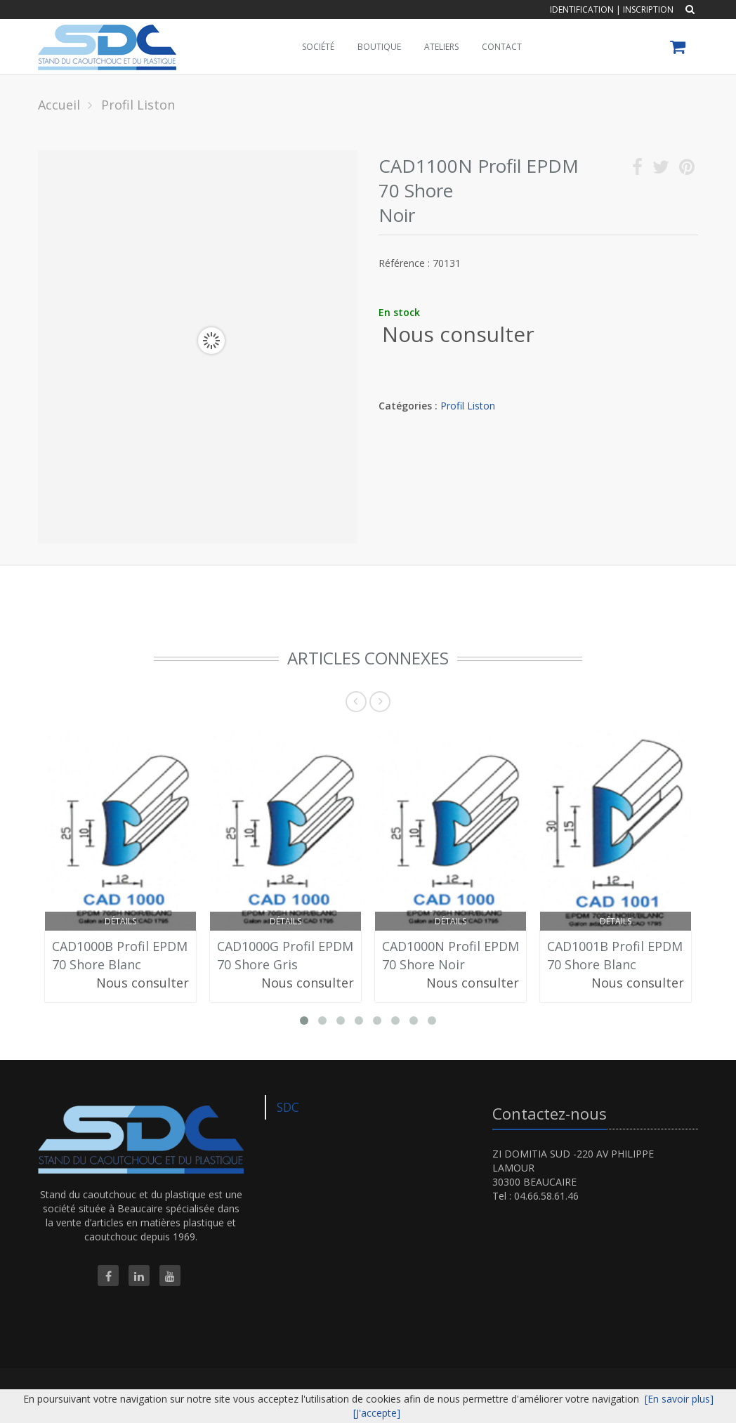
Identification (582, 9)
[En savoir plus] (679, 1398)
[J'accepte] (376, 1412)
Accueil (59, 104)
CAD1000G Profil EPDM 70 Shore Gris (285, 955)
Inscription (648, 9)
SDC (288, 1107)
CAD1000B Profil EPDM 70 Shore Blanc (120, 955)
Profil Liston (467, 405)
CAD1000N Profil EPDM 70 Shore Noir (450, 955)
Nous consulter (458, 334)
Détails (120, 921)
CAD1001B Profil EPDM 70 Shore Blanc (615, 955)
